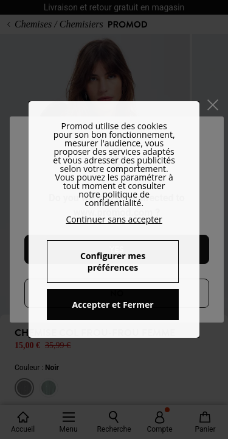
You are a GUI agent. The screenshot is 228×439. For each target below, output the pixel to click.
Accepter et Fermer (112, 304)
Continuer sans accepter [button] (114, 219)
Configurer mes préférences (112, 261)
